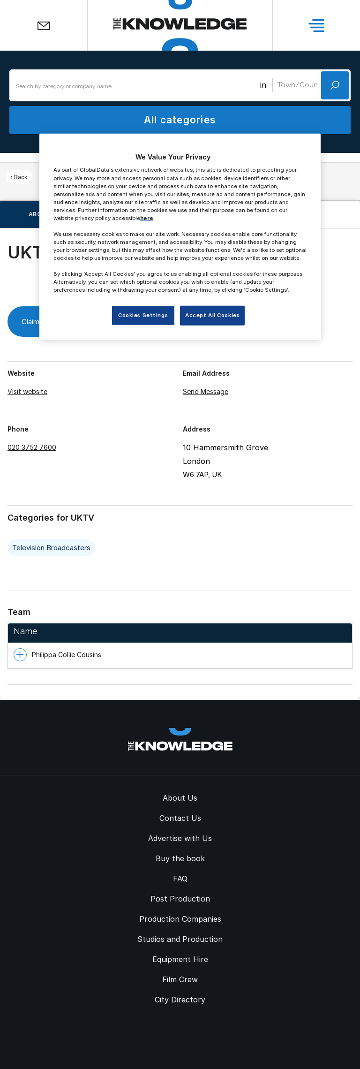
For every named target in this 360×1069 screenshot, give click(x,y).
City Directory (180, 999)
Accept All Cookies (212, 315)
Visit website (27, 391)
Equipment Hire (180, 959)
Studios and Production (180, 939)
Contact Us (180, 818)
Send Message (205, 391)
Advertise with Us (180, 838)
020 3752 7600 (32, 447)
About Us (180, 798)
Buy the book (180, 858)
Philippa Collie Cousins (66, 655)
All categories (180, 120)
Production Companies (180, 919)
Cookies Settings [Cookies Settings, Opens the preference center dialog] (143, 315)
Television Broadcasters (51, 547)
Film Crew (180, 979)
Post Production (180, 898)
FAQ (180, 878)
